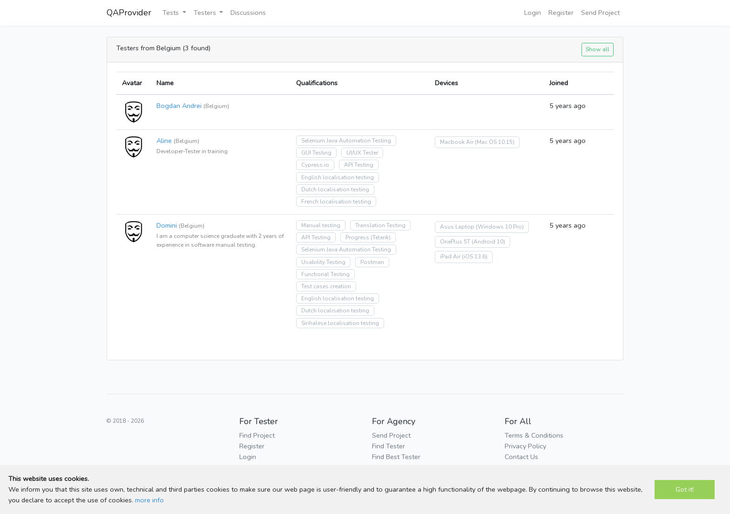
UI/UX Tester (362, 152)
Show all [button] (597, 49)
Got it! (685, 489)
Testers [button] (206, 12)
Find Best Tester (396, 456)
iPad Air (450, 256)
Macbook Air (456, 142)
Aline (164, 140)
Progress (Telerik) (368, 237)
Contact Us (521, 456)
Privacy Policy (525, 446)
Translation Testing (380, 225)
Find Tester (388, 446)
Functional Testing (325, 274)
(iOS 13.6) (474, 256)
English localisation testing (337, 177)
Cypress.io (315, 165)
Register (561, 12)
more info (149, 500)
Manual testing (320, 225)
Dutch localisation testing (335, 189)
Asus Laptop (457, 226)
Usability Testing (323, 262)
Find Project (257, 435)
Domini (166, 225)
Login (532, 12)
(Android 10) (488, 241)
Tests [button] (171, 12)
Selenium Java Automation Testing (346, 140)
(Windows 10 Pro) (500, 226)
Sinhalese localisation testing (340, 323)
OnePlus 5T (455, 241)
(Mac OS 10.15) (494, 142)
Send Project (600, 12)
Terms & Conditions (534, 435)
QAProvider (129, 12)
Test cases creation (326, 286)
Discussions (248, 12)
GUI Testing (316, 152)
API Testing (358, 165)
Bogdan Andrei (179, 105)
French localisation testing (336, 201)
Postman (372, 262)
